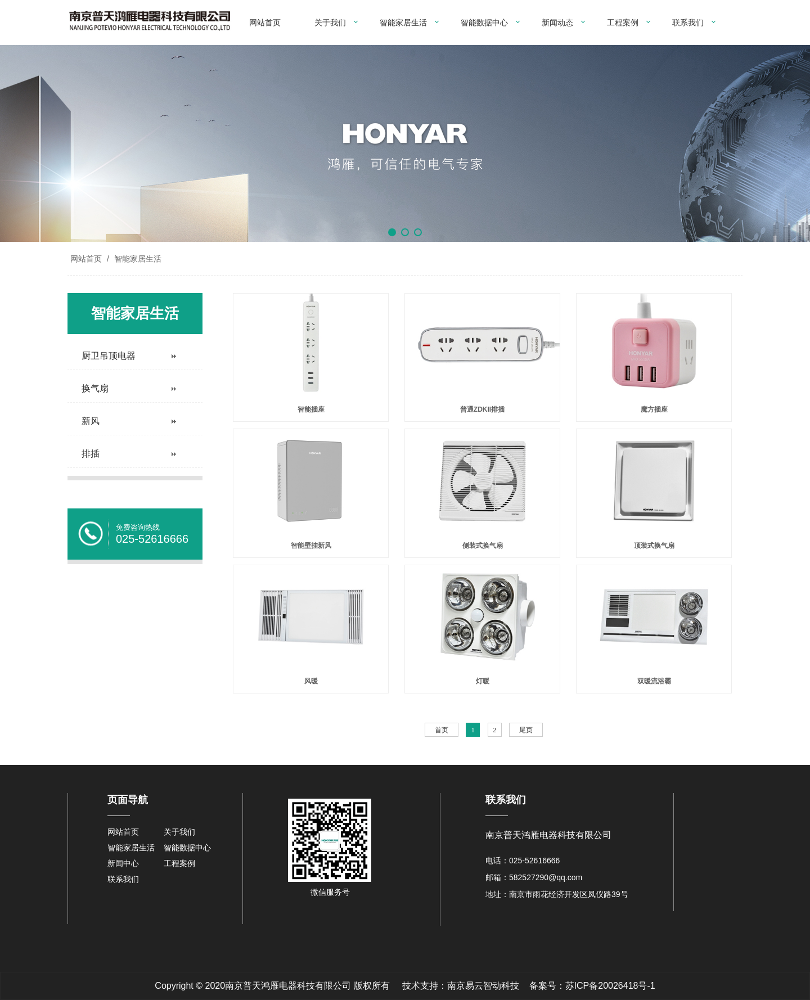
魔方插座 (654, 409)
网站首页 (265, 22)
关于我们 (330, 22)
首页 (441, 730)
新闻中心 (123, 863)
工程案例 (622, 22)
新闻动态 (557, 22)
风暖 (311, 681)
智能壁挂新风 (311, 545)
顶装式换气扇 (654, 545)
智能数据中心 (484, 22)
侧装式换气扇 (482, 545)
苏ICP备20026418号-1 (610, 985)
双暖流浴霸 (654, 681)
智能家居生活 (403, 22)
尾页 (526, 730)
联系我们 (688, 22)
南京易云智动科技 (483, 985)
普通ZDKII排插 (482, 409)
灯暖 (482, 681)
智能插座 (311, 409)
